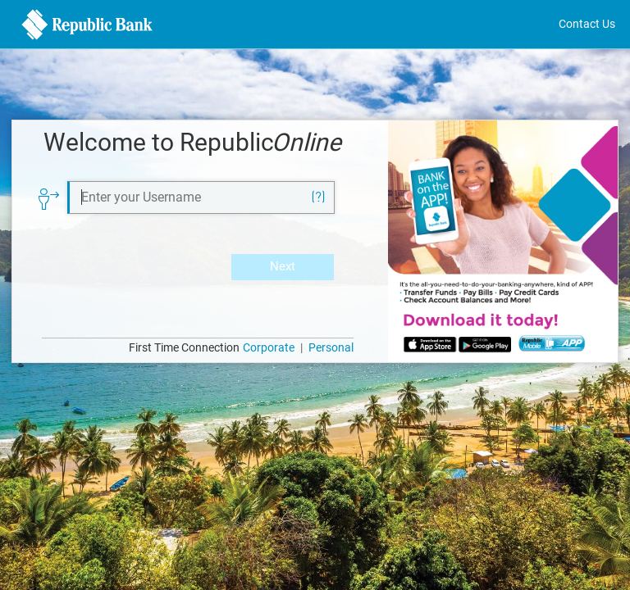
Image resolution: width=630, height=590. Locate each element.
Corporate (268, 347)
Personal (331, 347)
